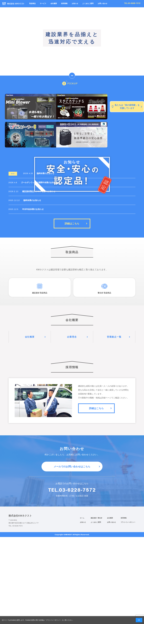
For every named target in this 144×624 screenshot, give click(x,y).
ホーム (82, 518)
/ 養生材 (99, 518)
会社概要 (54, 3)
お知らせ (75, 3)
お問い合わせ (102, 3)
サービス (43, 3)
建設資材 (94, 518)
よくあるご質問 (87, 3)
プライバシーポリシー (128, 522)
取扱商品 (32, 3)
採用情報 (64, 3)
